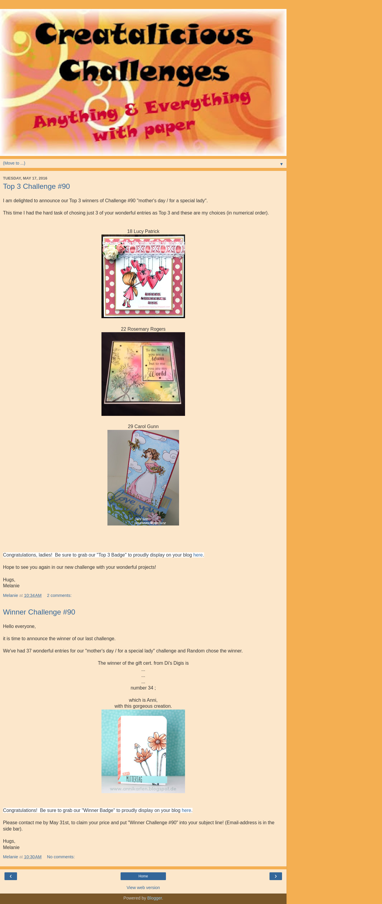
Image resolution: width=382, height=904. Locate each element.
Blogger (154, 898)
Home (143, 876)
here (198, 554)
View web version (143, 887)
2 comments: (59, 595)
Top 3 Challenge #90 (36, 186)
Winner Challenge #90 (39, 612)
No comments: (61, 856)
